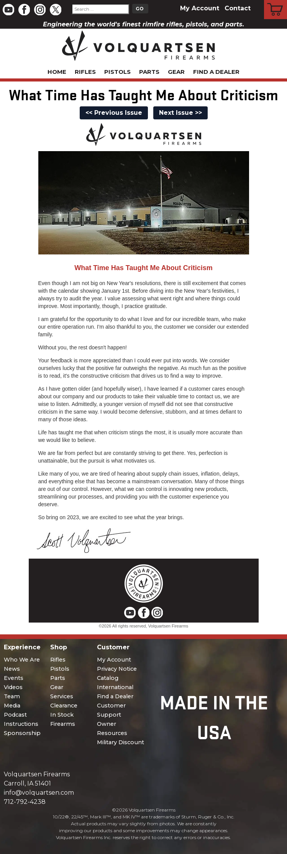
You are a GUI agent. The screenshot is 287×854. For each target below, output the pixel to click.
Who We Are (22, 659)
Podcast (15, 714)
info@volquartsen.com (39, 792)
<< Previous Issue (113, 112)
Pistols (117, 71)
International (115, 687)
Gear (176, 71)
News (12, 668)
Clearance (63, 705)
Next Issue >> (180, 112)
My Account (199, 8)
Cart (276, 1)
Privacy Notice (117, 668)
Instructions (21, 723)
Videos (13, 687)
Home (57, 71)
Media (12, 705)
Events (13, 678)
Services (61, 696)
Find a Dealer (216, 71)
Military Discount (120, 742)
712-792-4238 (25, 801)
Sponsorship (22, 733)
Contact (238, 8)
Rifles (85, 71)
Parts (149, 71)
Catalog (107, 678)
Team (12, 696)
